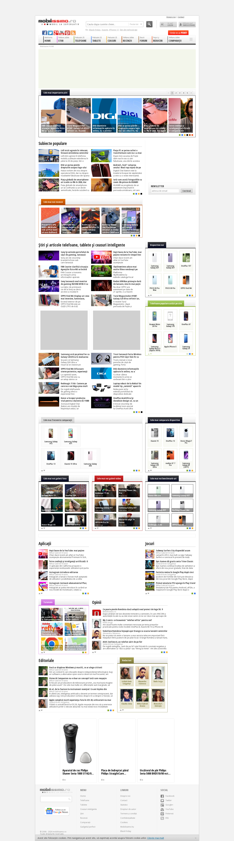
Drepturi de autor (128, 809)
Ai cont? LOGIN (168, 24)
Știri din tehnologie (128, 29)
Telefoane (84, 800)
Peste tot (136, 24)
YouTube (167, 809)
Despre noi (171, 17)
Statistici (124, 804)
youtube (61, 32)
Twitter (166, 800)
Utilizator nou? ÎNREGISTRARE (187, 24)
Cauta (149, 24)
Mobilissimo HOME (47, 46)
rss (73, 32)
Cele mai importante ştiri (55, 92)
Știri (82, 813)
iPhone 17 (114, 29)
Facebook (167, 796)
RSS (165, 818)
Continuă (187, 190)
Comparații (85, 822)
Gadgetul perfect (87, 826)
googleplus (56, 32)
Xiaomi (105, 29)
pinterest (67, 32)
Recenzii (83, 818)
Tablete (83, 804)
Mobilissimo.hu (127, 826)
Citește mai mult (155, 837)
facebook (44, 32)
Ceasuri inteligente (88, 809)
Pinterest (167, 813)
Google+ (167, 804)
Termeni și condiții (128, 813)
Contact (181, 17)
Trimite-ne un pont (178, 32)
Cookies (124, 822)
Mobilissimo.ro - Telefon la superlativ (58, 22)
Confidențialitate (127, 818)
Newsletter (157, 186)
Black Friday (95, 29)
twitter (50, 32)
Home (83, 796)
